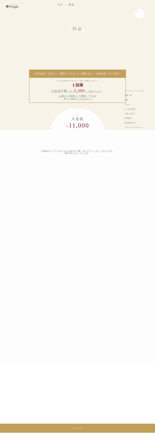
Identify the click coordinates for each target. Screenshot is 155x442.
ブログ (127, 104)
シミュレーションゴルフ (134, 91)
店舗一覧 (128, 95)
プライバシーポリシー (133, 127)
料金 (126, 100)
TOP (60, 4)
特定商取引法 (130, 123)
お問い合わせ (130, 113)
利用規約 (128, 118)
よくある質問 (130, 109)
